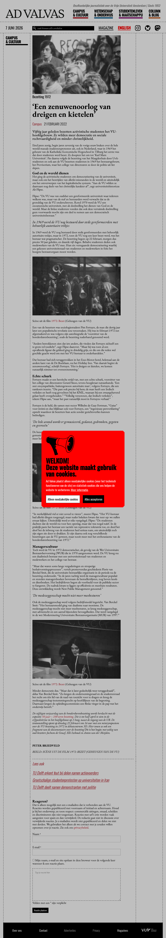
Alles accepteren (93, 499)
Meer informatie (79, 490)
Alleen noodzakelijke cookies (63, 499)
